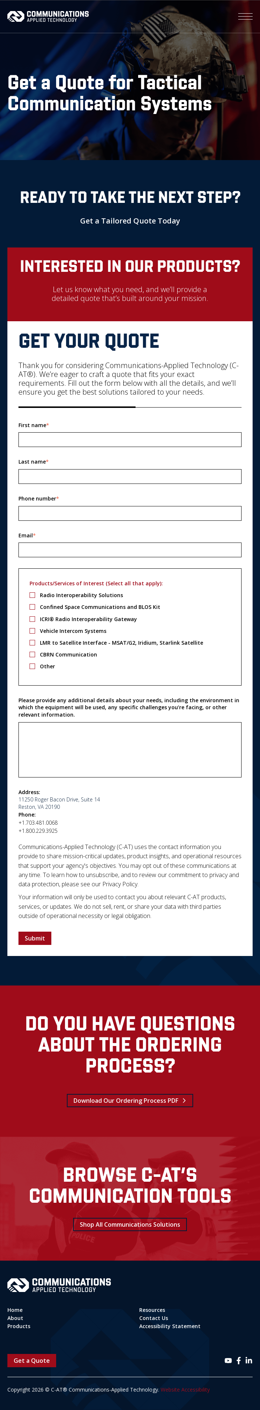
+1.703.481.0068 (38, 822)
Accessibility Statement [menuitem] (170, 1326)
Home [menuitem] (15, 1309)
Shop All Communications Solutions (130, 1224)
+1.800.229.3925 (38, 830)
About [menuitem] (15, 1317)
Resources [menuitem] (152, 1309)
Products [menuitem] (18, 1326)
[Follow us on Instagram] (228, 1360)
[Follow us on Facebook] (238, 1360)
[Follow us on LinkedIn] (249, 1360)
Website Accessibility (185, 1389)
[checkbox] (130, 630)
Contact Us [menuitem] (153, 1317)
